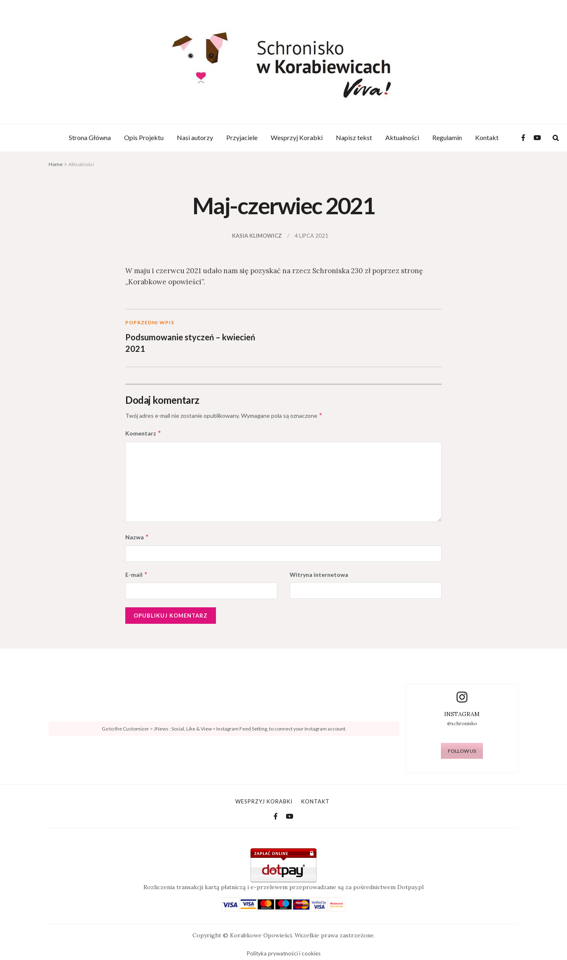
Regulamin (447, 137)
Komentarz (143, 433)
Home (56, 164)
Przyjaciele (242, 137)
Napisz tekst (354, 137)
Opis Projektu (144, 137)
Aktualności (402, 137)
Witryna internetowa (319, 574)
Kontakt (487, 137)
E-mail (136, 574)
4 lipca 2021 (311, 235)
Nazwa (137, 537)
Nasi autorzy (195, 137)
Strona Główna (90, 137)
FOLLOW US (462, 751)
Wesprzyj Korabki (297, 137)
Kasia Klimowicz (257, 235)
